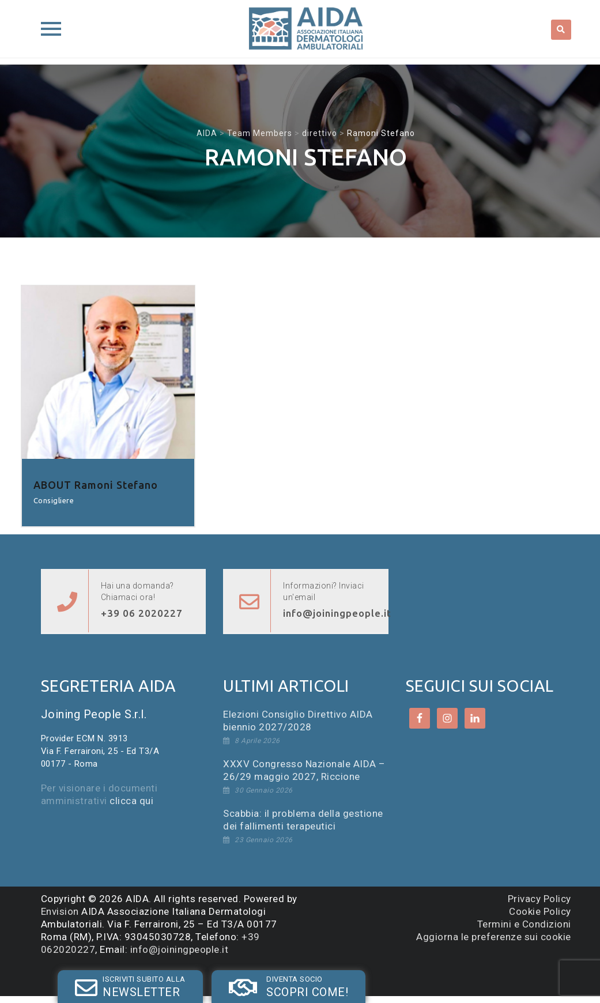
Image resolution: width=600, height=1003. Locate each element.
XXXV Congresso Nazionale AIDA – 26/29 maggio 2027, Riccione (304, 770)
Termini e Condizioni (524, 924)
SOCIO (223, 976)
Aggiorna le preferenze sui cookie (493, 936)
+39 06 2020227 (142, 613)
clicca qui (131, 800)
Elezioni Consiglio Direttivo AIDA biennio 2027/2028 (298, 720)
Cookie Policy (540, 911)
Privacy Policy (539, 898)
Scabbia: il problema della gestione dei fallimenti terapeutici (303, 820)
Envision (60, 911)
